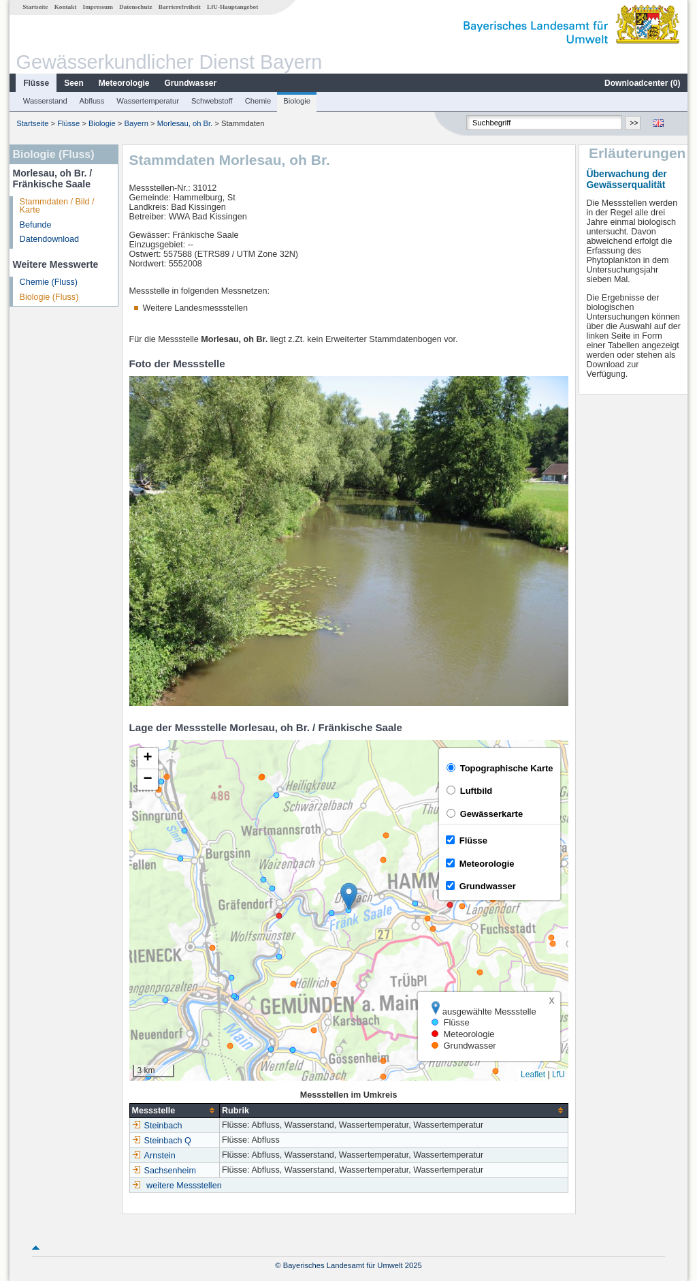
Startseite (35, 6)
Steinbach (157, 1125)
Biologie (296, 101)
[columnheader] (174, 1110)
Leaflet (533, 1074)
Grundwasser (191, 83)
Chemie (258, 101)
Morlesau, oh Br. (184, 123)
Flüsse (36, 83)
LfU (558, 1074)
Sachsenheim (164, 1170)
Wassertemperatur (147, 101)
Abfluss (92, 101)
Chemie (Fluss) (49, 282)
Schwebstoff (212, 101)
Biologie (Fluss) (49, 297)
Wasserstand (45, 101)
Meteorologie (124, 83)
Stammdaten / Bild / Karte (57, 206)
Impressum (98, 6)
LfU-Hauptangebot (232, 6)
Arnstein (154, 1155)
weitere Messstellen (184, 1185)
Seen (74, 83)
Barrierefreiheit (180, 6)
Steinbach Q (161, 1140)
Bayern (136, 123)
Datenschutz (135, 6)
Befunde (36, 225)
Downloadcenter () (642, 83)
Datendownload (50, 239)
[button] (348, 896)
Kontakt (65, 6)
